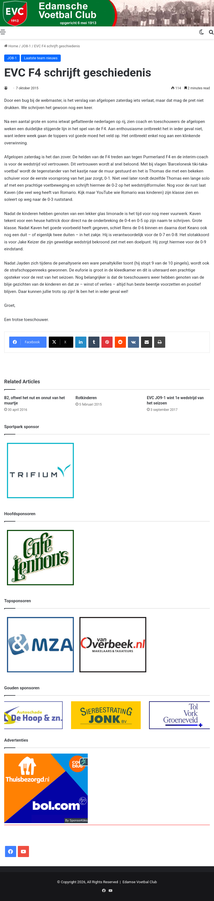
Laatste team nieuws (40, 58)
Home (11, 46)
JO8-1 (26, 46)
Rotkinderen (86, 398)
